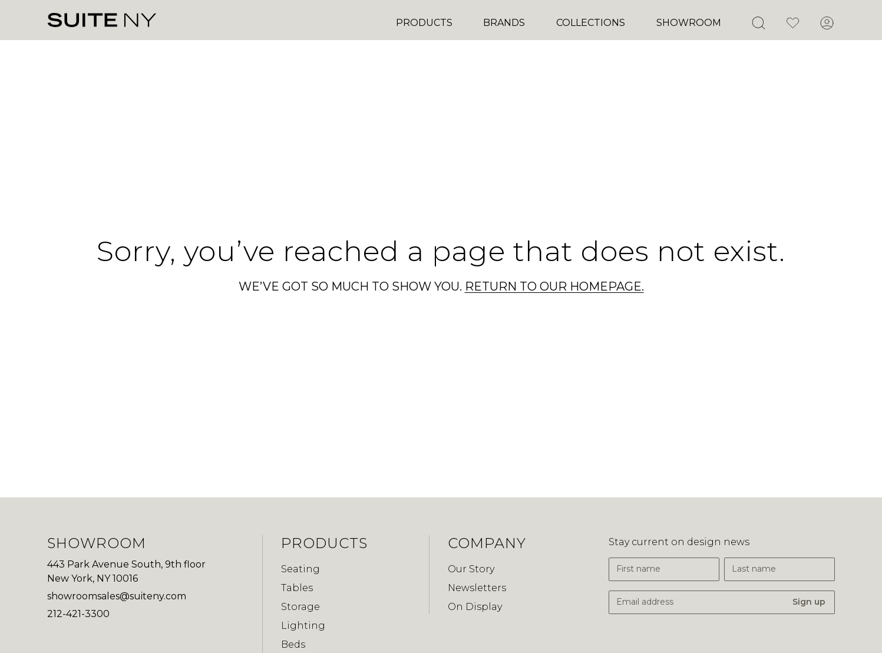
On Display (475, 606)
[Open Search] (758, 23)
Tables (297, 587)
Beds (293, 644)
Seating (300, 569)
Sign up (808, 601)
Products (424, 22)
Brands (504, 22)
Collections (590, 22)
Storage (300, 606)
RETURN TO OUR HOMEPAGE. (554, 286)
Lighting (303, 625)
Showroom (688, 22)
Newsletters (477, 587)
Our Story (471, 569)
